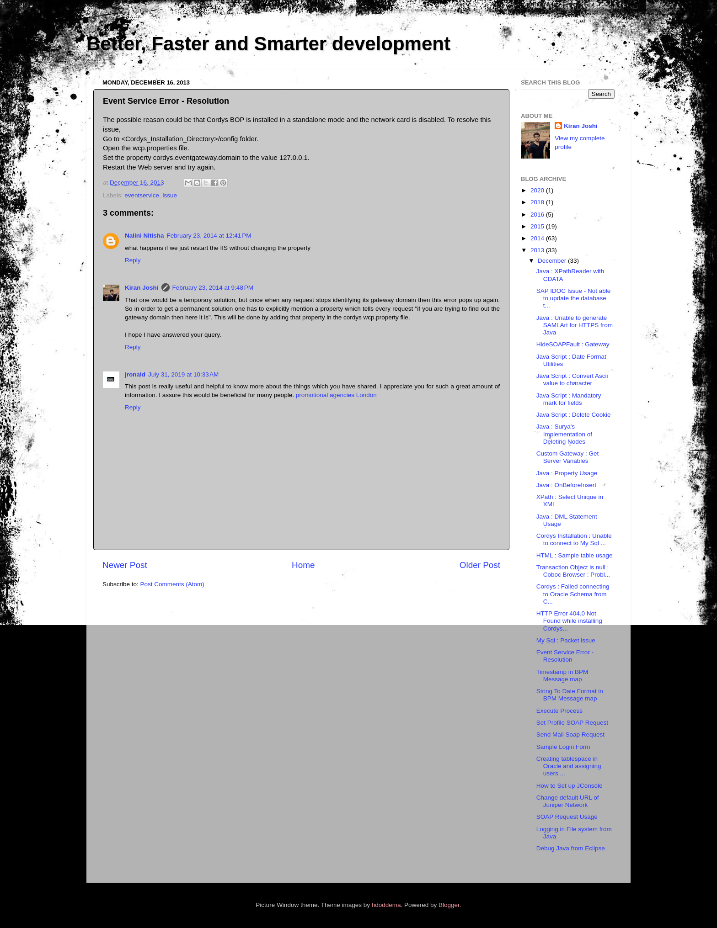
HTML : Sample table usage (574, 555)
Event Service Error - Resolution (565, 656)
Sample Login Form (563, 746)
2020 (538, 190)
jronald (135, 374)
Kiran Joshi (142, 287)
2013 (538, 250)
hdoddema (386, 904)
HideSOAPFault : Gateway (573, 344)
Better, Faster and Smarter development (268, 43)
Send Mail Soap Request (570, 734)
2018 (538, 202)
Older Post (480, 565)
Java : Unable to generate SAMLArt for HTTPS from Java (574, 325)
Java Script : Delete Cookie (573, 414)
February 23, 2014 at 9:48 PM (212, 287)
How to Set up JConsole (569, 785)
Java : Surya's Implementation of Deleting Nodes (564, 434)
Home (303, 565)
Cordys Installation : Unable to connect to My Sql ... (574, 539)
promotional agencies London (336, 395)
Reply (133, 260)
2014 (538, 238)
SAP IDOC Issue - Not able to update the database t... (573, 298)
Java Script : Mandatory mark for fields (568, 399)
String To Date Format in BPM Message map (569, 695)
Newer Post (124, 565)
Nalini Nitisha (144, 235)
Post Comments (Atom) (172, 584)
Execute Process (559, 710)
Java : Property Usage (567, 473)
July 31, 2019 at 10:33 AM (183, 374)
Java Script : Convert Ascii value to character (572, 379)
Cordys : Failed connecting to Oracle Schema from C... (573, 594)
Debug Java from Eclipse (570, 848)
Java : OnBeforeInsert (566, 485)
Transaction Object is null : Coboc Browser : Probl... (573, 571)
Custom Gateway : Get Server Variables (567, 457)
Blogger (449, 904)
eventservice (141, 195)
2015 (538, 226)
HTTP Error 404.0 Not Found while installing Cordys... (569, 620)
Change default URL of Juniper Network (567, 801)
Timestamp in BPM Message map (562, 675)
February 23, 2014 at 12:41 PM (209, 235)
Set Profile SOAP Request (572, 722)
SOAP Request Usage (567, 816)
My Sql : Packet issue (565, 640)
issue (170, 195)
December (553, 260)
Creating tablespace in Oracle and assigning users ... (568, 766)
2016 (538, 214)
